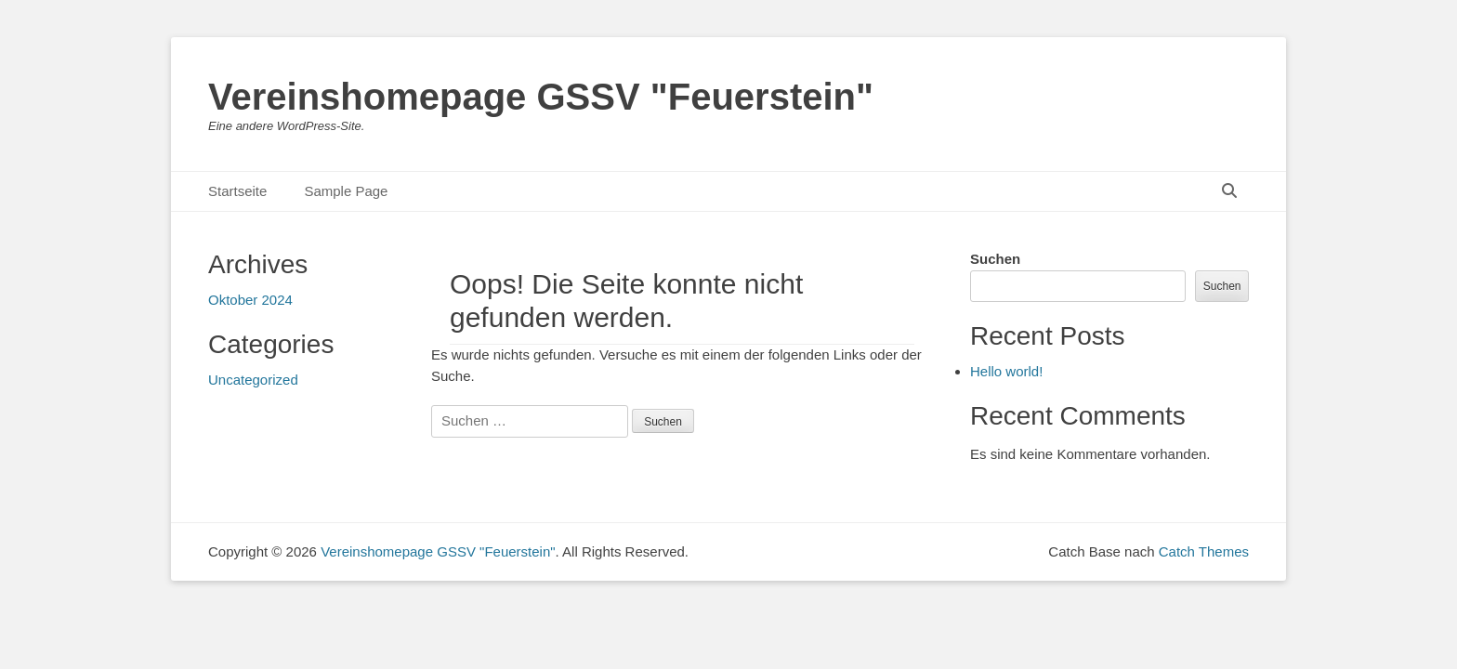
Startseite (237, 191)
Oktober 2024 (250, 300)
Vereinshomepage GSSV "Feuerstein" (540, 96)
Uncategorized (253, 379)
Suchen (995, 259)
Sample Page (345, 191)
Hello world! (1006, 371)
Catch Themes (1204, 551)
